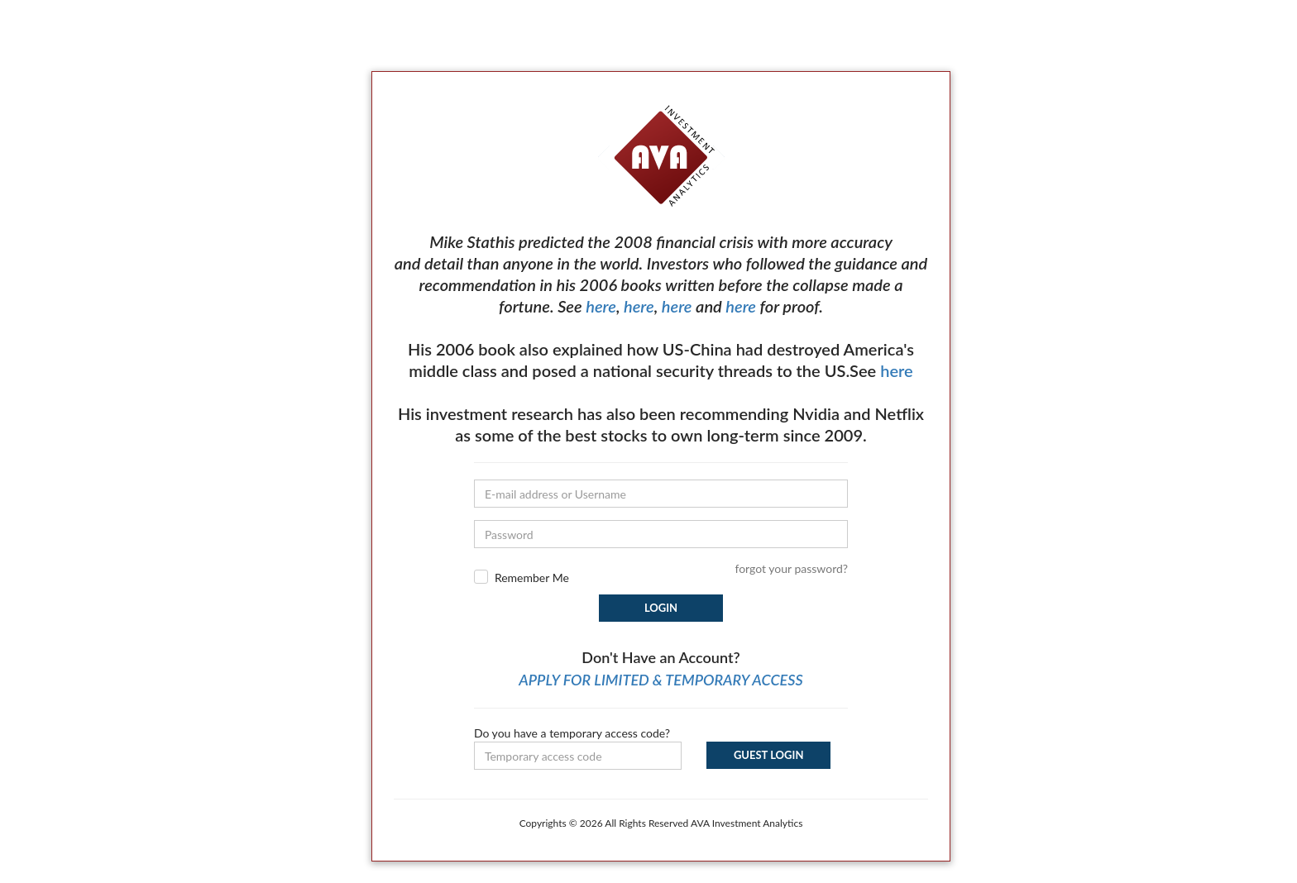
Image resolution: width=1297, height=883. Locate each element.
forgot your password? (791, 568)
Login (660, 607)
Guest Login (769, 754)
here (601, 306)
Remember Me (532, 577)
